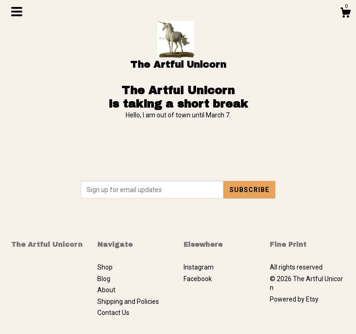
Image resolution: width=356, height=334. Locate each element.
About (106, 290)
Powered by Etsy (294, 299)
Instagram (199, 267)
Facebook (198, 279)
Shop (105, 267)
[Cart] (345, 14)
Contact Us (113, 312)
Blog (103, 279)
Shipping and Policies (128, 301)
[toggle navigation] (16, 11)
